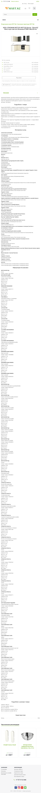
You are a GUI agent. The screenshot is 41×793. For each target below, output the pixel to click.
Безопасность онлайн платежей (6, 773)
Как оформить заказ (19, 776)
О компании (4, 769)
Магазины (3, 771)
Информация (18, 767)
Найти (34, 14)
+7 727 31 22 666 (6, 1)
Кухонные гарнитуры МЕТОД (25, 24)
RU (38, 1)
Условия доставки (18, 771)
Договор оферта (18, 769)
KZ (37, 1)
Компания (4, 767)
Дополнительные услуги (20, 774)
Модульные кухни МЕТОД (8, 24)
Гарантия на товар (18, 772)
